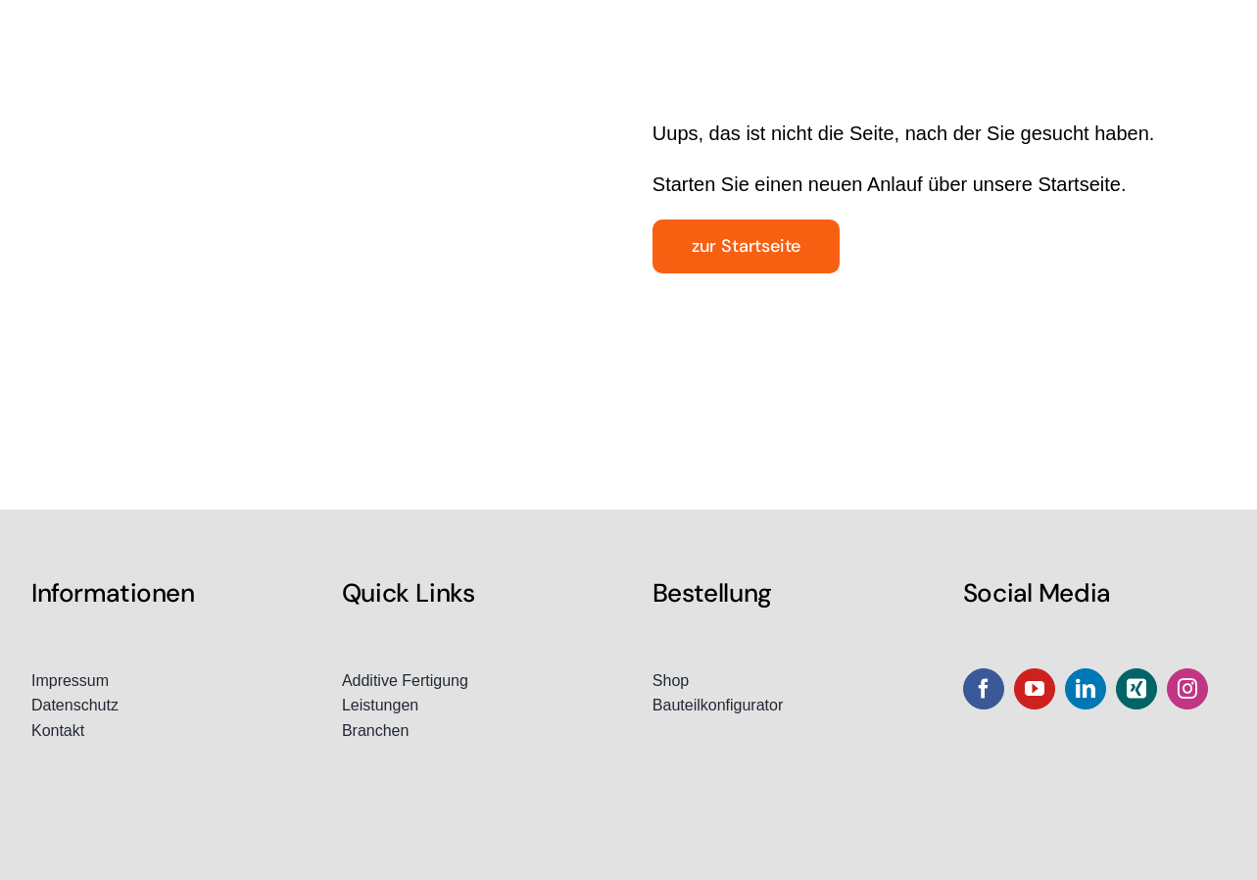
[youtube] (1034, 688)
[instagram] (1187, 688)
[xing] (1136, 688)
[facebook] (983, 688)
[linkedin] (1085, 688)
